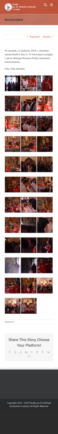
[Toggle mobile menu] (51, 4)
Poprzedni (35, 36)
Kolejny (47, 36)
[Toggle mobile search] (45, 4)
